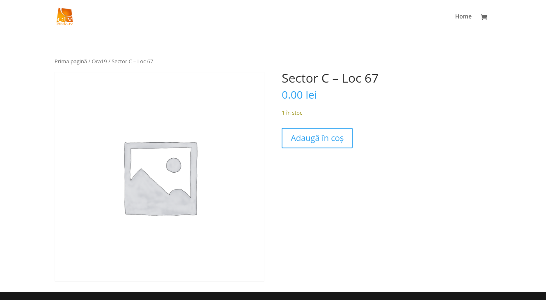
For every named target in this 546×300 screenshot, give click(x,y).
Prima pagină (71, 61)
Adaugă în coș (317, 137)
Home (463, 17)
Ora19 (99, 61)
